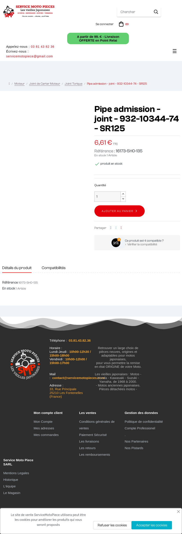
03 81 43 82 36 (42, 46)
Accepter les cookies (151, 525)
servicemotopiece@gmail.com (29, 56)
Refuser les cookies (112, 525)
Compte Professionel (140, 428)
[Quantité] (107, 196)
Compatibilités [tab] (54, 268)
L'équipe (9, 486)
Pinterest (121, 228)
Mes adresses (44, 428)
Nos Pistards (134, 448)
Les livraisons (89, 441)
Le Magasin (11, 493)
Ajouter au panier (117, 211)
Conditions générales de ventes (97, 425)
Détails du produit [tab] (17, 268)
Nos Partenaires (136, 441)
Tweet (116, 228)
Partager (111, 228)
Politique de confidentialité (144, 421)
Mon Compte (43, 421)
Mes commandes (46, 435)
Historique (10, 479)
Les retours (87, 448)
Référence (10, 282)
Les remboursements (94, 454)
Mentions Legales (16, 473)
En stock (100, 155)
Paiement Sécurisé (93, 435)
